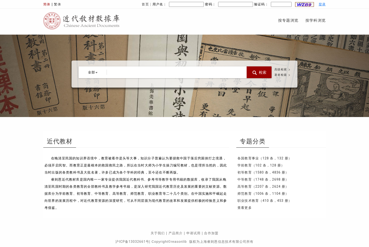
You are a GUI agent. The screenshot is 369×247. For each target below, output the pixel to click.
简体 (46, 4)
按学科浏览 (315, 20)
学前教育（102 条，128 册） (261, 165)
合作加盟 (211, 233)
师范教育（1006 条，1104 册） (263, 193)
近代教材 (59, 141)
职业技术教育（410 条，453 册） (264, 200)
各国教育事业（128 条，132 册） (264, 158)
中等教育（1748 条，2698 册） (263, 179)
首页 (145, 4)
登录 (322, 4)
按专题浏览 (288, 20)
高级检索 (280, 69)
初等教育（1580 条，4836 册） (263, 172)
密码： (229, 4)
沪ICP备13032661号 (132, 241)
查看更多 (244, 208)
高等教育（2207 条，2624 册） (263, 186)
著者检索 (280, 75)
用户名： (178, 4)
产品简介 (175, 233)
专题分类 (252, 141)
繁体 (57, 4)
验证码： (284, 4)
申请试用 (193, 233)
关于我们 (158, 233)
